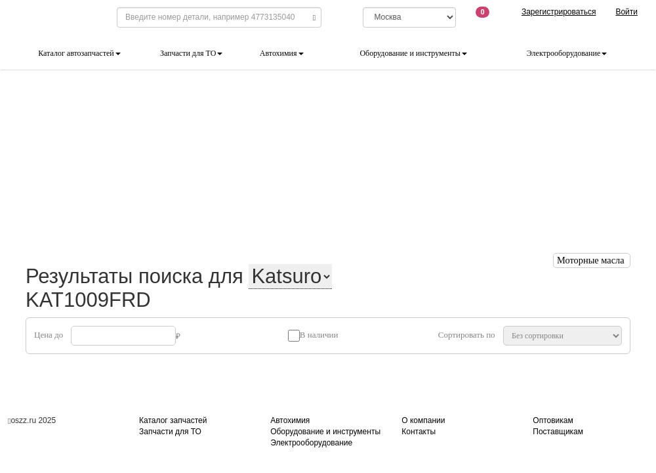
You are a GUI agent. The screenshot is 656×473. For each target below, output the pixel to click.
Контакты (418, 431)
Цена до (48, 335)
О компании (423, 420)
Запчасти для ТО (191, 53)
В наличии (319, 335)
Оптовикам (553, 420)
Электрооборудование (567, 53)
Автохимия (282, 53)
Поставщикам (558, 431)
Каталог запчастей (173, 420)
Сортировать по (466, 335)
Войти (626, 11)
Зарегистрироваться (559, 11)
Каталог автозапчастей (79, 53)
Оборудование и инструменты (412, 53)
